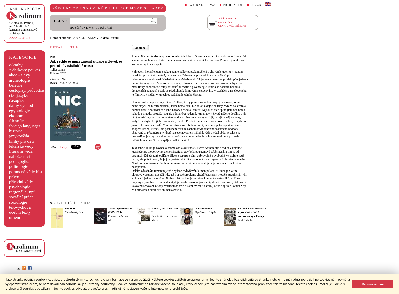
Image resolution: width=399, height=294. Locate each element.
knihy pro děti (21, 141)
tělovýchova (20, 207)
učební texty (20, 212)
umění (14, 217)
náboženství (19, 156)
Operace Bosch (203, 208)
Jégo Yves (200, 212)
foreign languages (25, 125)
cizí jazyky (18, 95)
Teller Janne (57, 69)
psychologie (20, 186)
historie (15, 131)
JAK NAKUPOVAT (203, 5)
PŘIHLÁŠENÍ (233, 5)
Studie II (70, 208)
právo (14, 176)
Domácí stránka (61, 38)
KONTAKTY (20, 37)
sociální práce (21, 197)
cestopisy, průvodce (26, 90)
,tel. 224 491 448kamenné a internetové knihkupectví (23, 28)
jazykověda (19, 136)
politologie (18, 166)
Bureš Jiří (156, 216)
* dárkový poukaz (25, 70)
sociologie (18, 202)
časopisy (16, 100)
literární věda (21, 151)
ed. (109, 220)
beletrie (15, 85)
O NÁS (256, 5)
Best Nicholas (245, 220)
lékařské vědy (21, 146)
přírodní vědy (21, 181)
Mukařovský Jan (74, 212)
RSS (21, 269)
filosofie (16, 120)
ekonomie (17, 115)
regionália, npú (22, 192)
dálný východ (21, 105)
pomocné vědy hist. (26, 171)
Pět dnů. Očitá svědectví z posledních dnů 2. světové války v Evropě (252, 212)
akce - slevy (19, 75)
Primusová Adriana (118, 216)
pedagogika (19, 161)
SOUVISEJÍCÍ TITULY (71, 203)
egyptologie (19, 110)
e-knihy (16, 65)
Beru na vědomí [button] (373, 284)
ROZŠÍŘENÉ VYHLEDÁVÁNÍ (91, 27)
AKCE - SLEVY (87, 38)
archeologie (19, 80)
